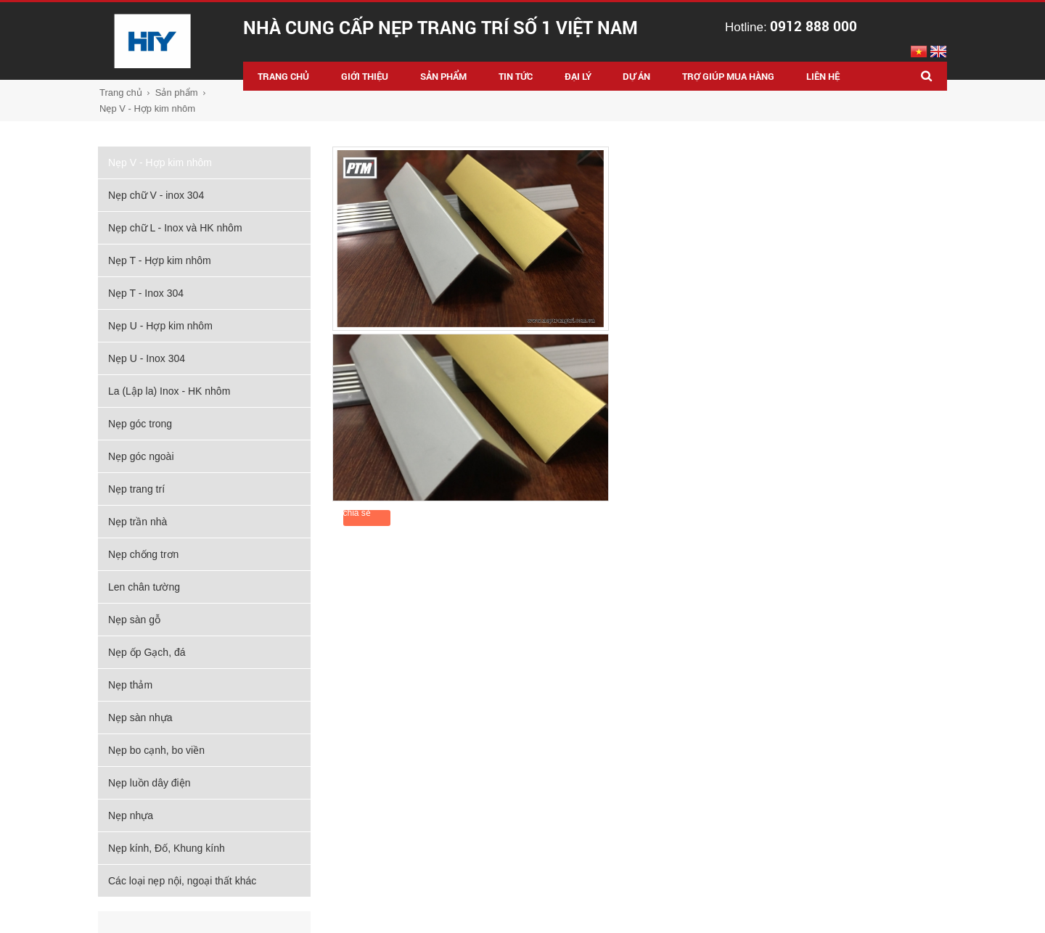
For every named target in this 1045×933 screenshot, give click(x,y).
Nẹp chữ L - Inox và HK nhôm (175, 228)
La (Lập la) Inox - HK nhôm (169, 391)
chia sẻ (357, 513)
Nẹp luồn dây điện (149, 783)
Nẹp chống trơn (143, 554)
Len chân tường (144, 587)
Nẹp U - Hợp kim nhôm (160, 326)
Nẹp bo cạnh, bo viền (156, 750)
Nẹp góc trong (140, 423)
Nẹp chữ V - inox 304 (156, 195)
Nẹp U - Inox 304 (146, 358)
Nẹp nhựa (130, 815)
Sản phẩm (176, 92)
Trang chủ (120, 92)
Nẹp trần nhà (137, 521)
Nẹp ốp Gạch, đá (147, 652)
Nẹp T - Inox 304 (146, 293)
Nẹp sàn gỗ (134, 619)
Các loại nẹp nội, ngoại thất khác (182, 881)
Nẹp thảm (130, 685)
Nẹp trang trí (136, 489)
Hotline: (791, 27)
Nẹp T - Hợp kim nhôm (159, 260)
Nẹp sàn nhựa (140, 717)
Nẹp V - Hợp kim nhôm (147, 108)
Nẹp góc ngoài (141, 456)
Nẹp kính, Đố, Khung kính (166, 848)
